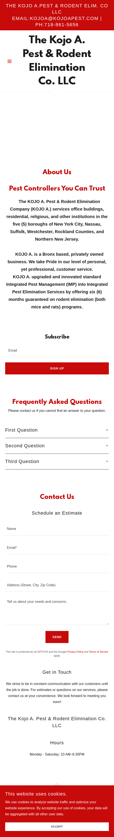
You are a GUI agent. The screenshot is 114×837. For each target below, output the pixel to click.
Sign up (57, 368)
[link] (57, 61)
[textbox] (57, 350)
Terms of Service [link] (98, 651)
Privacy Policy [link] (75, 651)
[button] (13, 61)
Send (57, 637)
